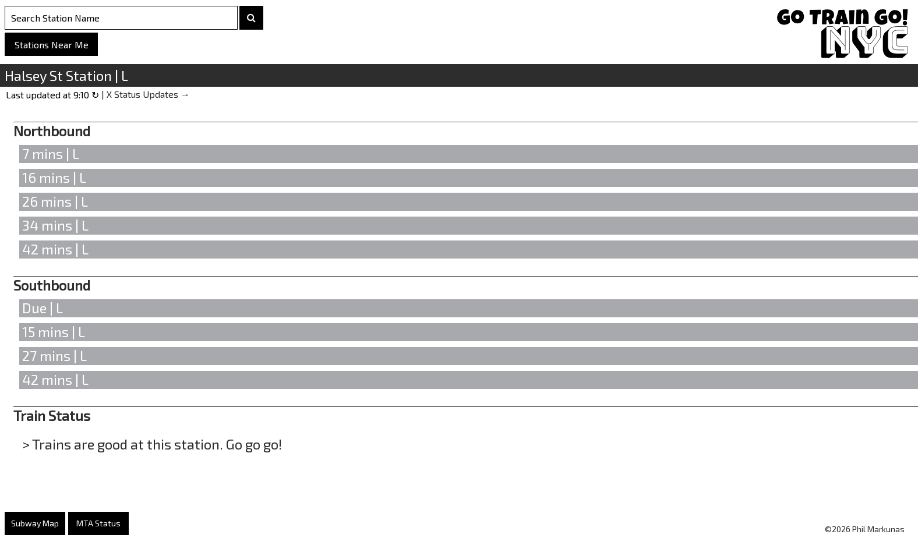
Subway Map (35, 523)
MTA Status (98, 523)
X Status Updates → (148, 94)
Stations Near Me (52, 44)
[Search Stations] (121, 18)
